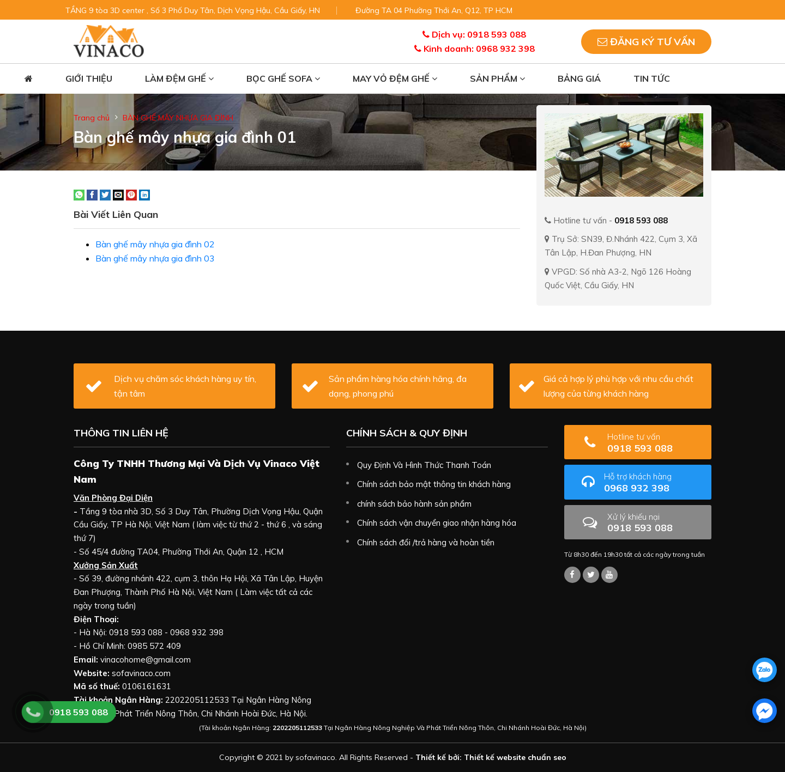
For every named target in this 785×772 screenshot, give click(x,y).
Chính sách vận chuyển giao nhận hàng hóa (436, 523)
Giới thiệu (88, 78)
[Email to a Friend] (118, 194)
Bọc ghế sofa (283, 78)
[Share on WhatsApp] (79, 194)
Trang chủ (92, 118)
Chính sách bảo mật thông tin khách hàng (434, 484)
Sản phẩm (497, 78)
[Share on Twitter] (105, 194)
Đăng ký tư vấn (646, 41)
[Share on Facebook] (92, 194)
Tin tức (651, 78)
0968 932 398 (653, 482)
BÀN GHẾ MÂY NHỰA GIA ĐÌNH (178, 118)
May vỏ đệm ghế (395, 78)
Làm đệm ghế (179, 78)
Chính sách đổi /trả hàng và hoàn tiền (425, 542)
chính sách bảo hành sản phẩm (414, 504)
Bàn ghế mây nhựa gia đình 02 (155, 244)
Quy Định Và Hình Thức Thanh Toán (424, 465)
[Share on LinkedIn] (144, 194)
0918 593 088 (655, 442)
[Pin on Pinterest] (131, 194)
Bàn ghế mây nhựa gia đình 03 (155, 258)
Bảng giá (579, 78)
